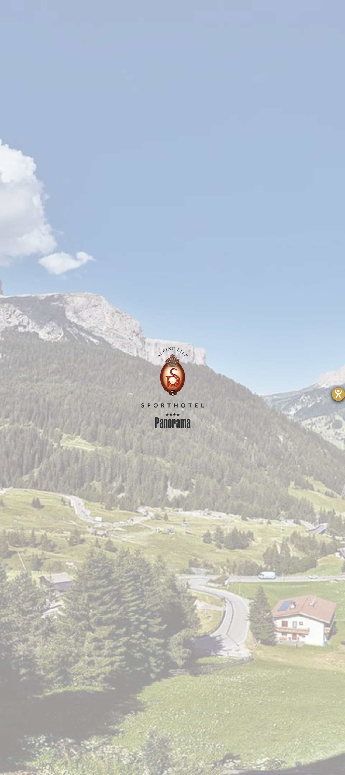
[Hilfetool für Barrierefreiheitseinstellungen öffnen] (338, 394)
